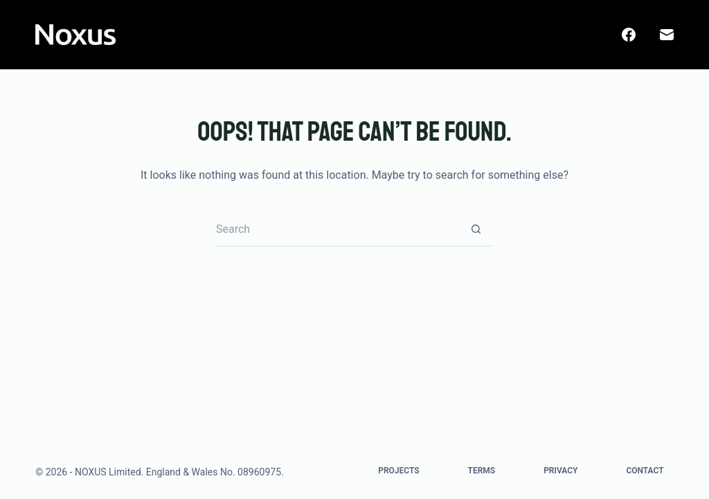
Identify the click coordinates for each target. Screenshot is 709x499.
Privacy (560, 470)
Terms (482, 470)
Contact (644, 470)
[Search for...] (337, 229)
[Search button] (475, 229)
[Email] (667, 35)
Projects (398, 470)
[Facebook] (629, 35)
